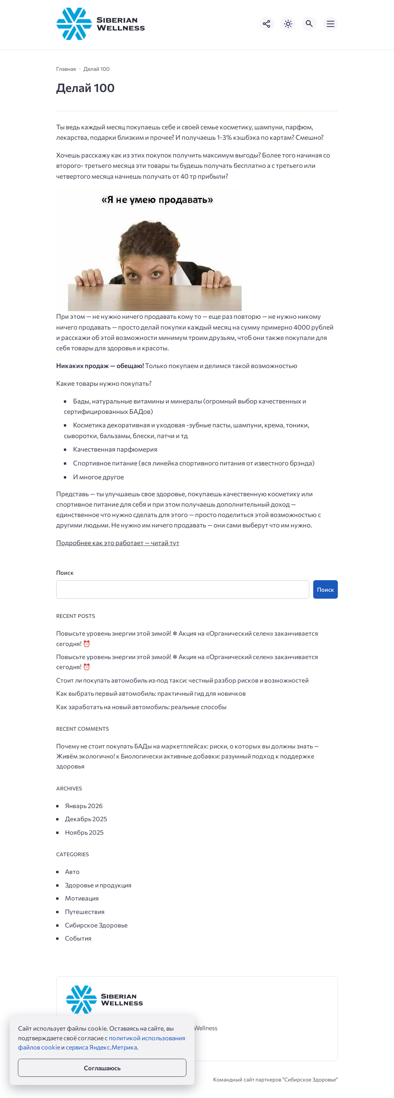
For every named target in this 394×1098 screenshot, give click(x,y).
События (78, 938)
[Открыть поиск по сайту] (309, 24)
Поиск (64, 572)
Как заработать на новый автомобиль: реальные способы (141, 706)
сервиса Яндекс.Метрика (101, 1047)
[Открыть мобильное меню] (330, 24)
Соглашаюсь (102, 1067)
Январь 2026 (84, 805)
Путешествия (85, 911)
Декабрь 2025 (86, 818)
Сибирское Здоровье (96, 925)
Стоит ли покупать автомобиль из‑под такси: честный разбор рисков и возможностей (182, 680)
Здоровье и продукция (98, 885)
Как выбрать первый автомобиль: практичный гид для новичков (151, 693)
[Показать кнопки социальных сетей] (267, 24)
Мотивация (82, 898)
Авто (72, 871)
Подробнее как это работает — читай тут (117, 543)
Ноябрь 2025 (84, 832)
